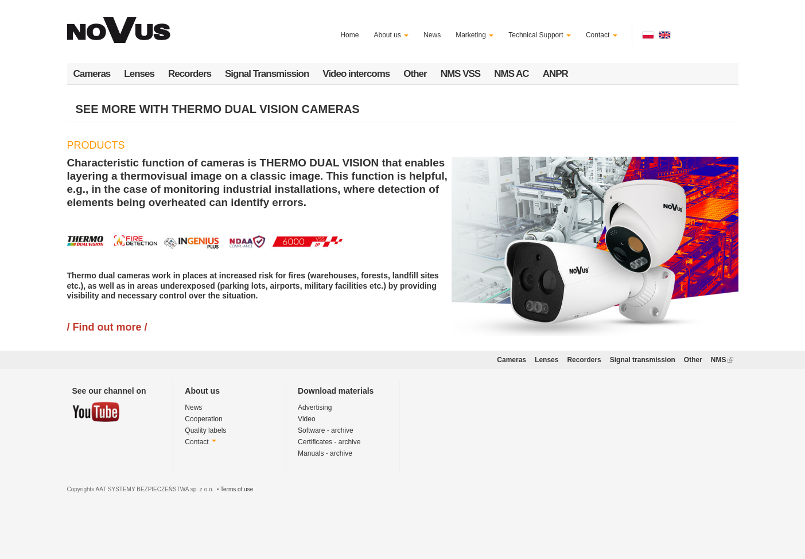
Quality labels (205, 430)
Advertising (315, 407)
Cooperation (203, 419)
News (432, 35)
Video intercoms (356, 73)
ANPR (555, 73)
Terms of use (236, 489)
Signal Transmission (267, 73)
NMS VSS (461, 73)
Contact (601, 35)
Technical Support (539, 35)
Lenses (139, 73)
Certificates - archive (329, 442)
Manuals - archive (325, 453)
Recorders (189, 73)
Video (306, 419)
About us (391, 35)
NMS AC (511, 73)
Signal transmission (642, 360)
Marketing (474, 35)
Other (414, 73)
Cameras (92, 73)
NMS (722, 360)
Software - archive (325, 430)
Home (349, 35)
